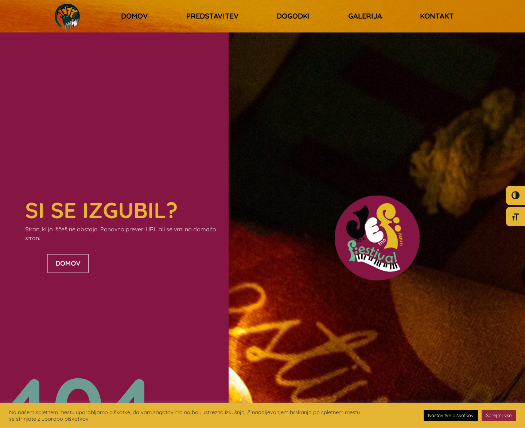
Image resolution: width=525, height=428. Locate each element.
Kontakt (437, 15)
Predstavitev (212, 15)
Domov (134, 15)
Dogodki (293, 15)
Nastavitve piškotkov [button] (451, 415)
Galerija (365, 15)
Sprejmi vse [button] (499, 415)
